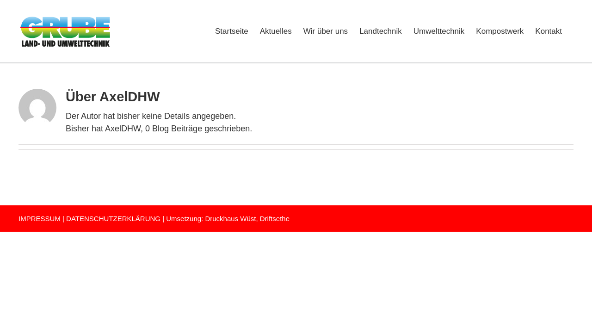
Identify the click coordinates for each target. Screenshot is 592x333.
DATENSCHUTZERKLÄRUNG (113, 218)
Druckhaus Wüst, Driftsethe (247, 218)
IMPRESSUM (39, 218)
